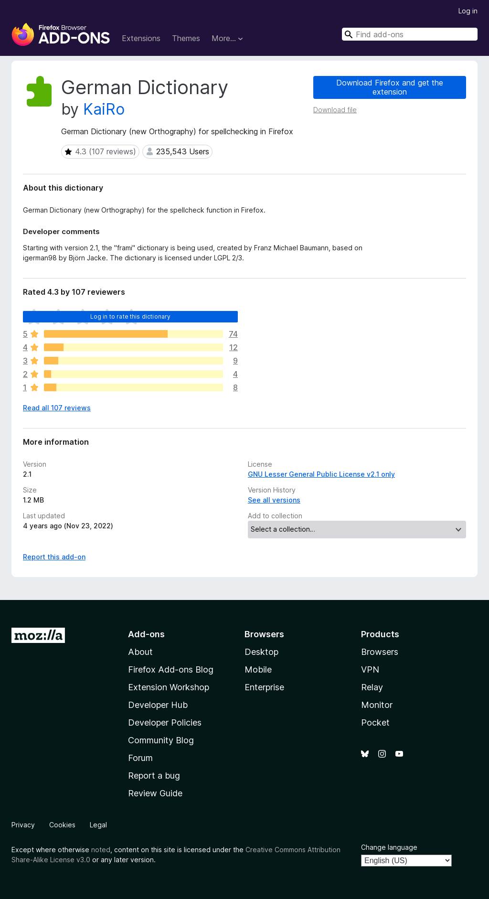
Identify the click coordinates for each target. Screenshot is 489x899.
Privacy (23, 825)
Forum (140, 758)
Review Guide (155, 793)
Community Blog (161, 740)
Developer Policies (165, 722)
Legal (98, 825)
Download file (335, 110)
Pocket (375, 722)
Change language (389, 847)
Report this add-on (54, 557)
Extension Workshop (168, 687)
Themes (186, 38)
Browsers (379, 652)
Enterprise (264, 687)
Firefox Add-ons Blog (170, 669)
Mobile (258, 669)
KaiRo (104, 109)
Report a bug (154, 776)
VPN (370, 669)
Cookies (62, 825)
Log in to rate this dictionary (130, 316)
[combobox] (410, 34)
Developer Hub (158, 705)
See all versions (274, 500)
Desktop (261, 652)
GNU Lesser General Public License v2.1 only (321, 474)
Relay (372, 687)
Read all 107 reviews (57, 408)
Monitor (377, 705)
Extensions (141, 38)
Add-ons (146, 634)
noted (100, 849)
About (140, 652)
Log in (468, 11)
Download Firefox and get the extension (389, 87)
